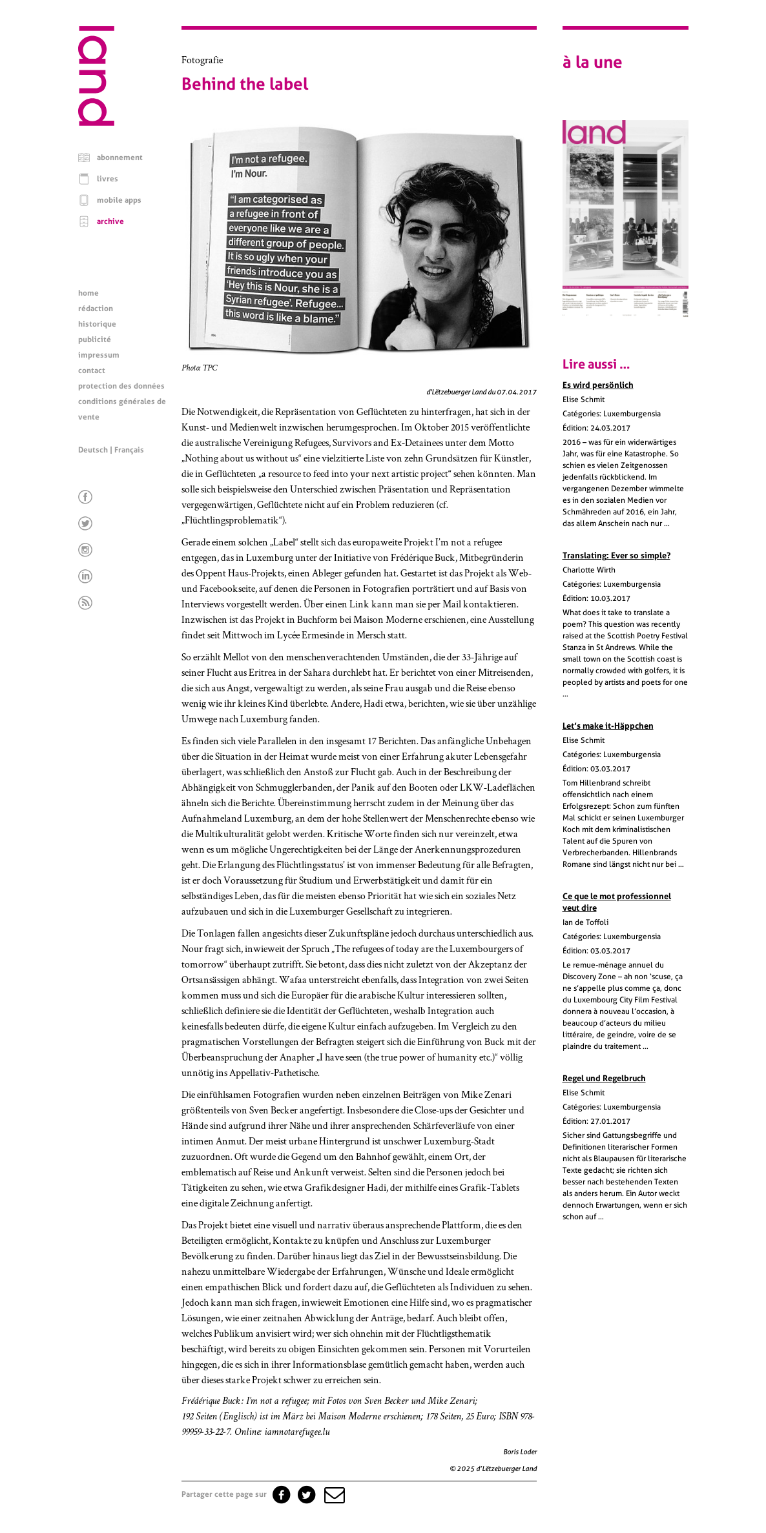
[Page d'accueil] (96, 122)
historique (97, 324)
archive (110, 221)
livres (107, 178)
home (88, 293)
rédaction (95, 308)
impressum (98, 355)
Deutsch (93, 449)
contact (91, 370)
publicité (94, 339)
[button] (333, 1494)
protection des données (121, 386)
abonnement (120, 157)
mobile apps (119, 200)
